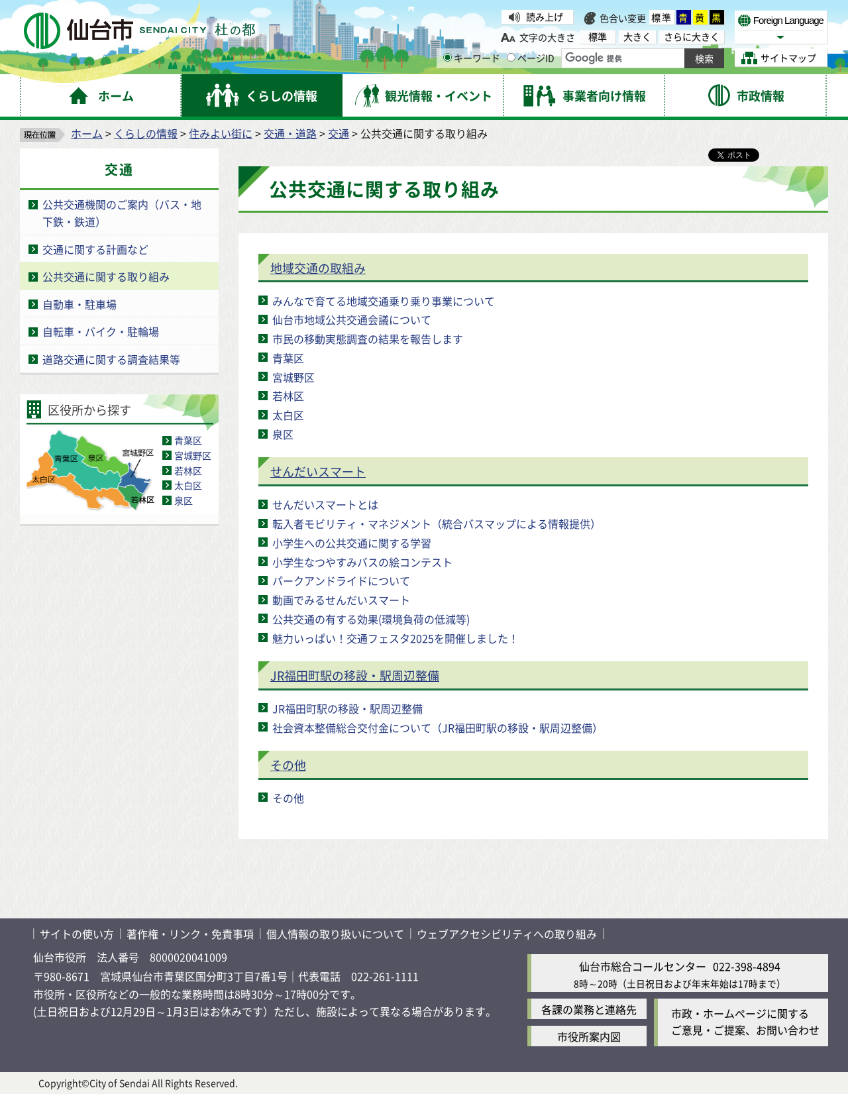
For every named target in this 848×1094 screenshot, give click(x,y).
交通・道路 (290, 133)
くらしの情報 (146, 133)
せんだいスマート (318, 471)
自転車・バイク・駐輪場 (100, 331)
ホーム (87, 133)
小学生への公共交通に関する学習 (351, 543)
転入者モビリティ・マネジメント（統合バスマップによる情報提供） (436, 523)
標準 (661, 17)
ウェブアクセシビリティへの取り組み (507, 934)
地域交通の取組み (318, 267)
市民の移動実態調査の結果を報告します (367, 339)
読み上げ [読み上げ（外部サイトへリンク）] (544, 16)
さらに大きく (691, 36)
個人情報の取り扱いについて (335, 934)
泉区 (183, 500)
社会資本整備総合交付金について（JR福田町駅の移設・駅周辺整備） (437, 728)
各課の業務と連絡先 (589, 1009)
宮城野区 (192, 455)
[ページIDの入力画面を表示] (511, 57)
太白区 (188, 485)
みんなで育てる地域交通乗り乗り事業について (383, 301)
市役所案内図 (589, 1036)
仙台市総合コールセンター (642, 966)
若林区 (188, 470)
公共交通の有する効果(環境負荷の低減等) (371, 619)
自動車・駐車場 (79, 304)
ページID (531, 57)
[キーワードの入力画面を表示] (447, 57)
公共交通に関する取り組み (106, 276)
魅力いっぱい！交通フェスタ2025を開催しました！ (395, 638)
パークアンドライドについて (341, 580)
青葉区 (188, 440)
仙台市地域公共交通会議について (351, 319)
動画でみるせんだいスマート (341, 600)
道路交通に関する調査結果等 (111, 359)
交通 (338, 133)
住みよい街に (220, 133)
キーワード (471, 57)
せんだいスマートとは (325, 504)
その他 (288, 764)
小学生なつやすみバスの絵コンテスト (362, 562)
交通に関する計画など (95, 249)
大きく (637, 36)
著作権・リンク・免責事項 (190, 934)
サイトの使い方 (77, 934)
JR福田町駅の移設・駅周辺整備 (354, 675)
